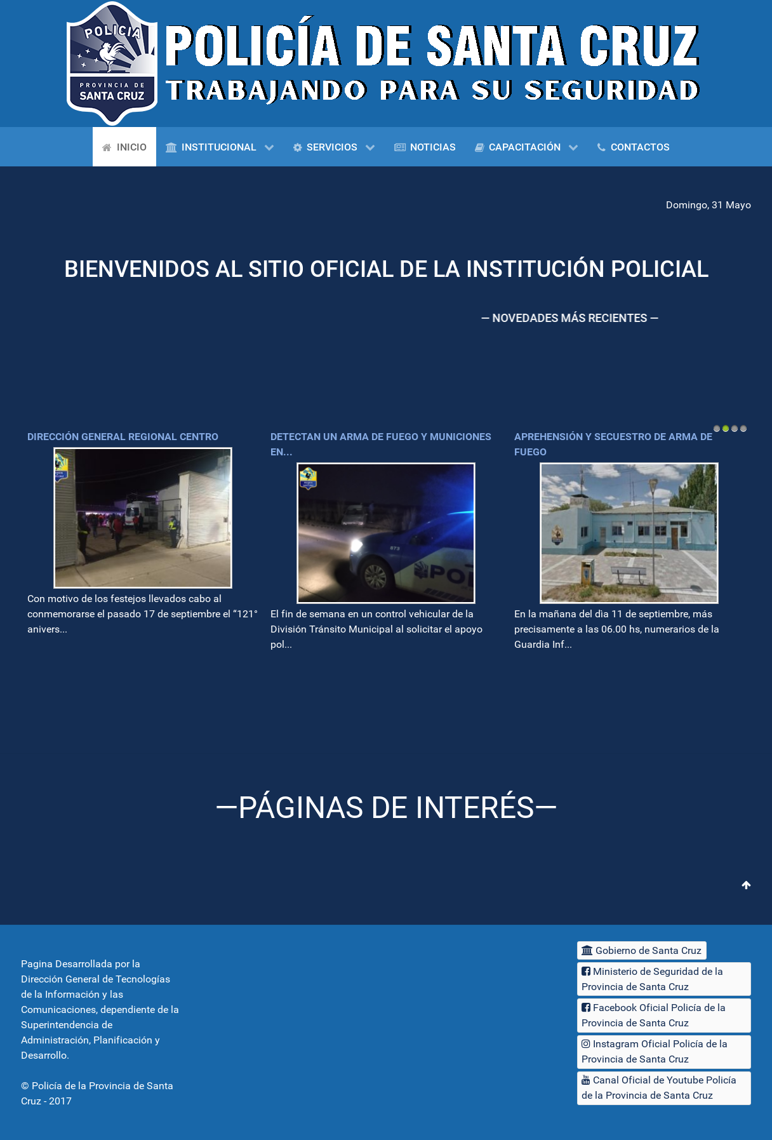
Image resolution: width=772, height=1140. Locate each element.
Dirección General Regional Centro (122, 437)
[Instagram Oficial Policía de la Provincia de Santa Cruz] (664, 1052)
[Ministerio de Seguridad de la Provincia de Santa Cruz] (664, 979)
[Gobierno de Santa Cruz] (642, 950)
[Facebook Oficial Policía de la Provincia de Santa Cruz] (664, 1015)
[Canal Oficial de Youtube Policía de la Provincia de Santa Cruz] (664, 1088)
